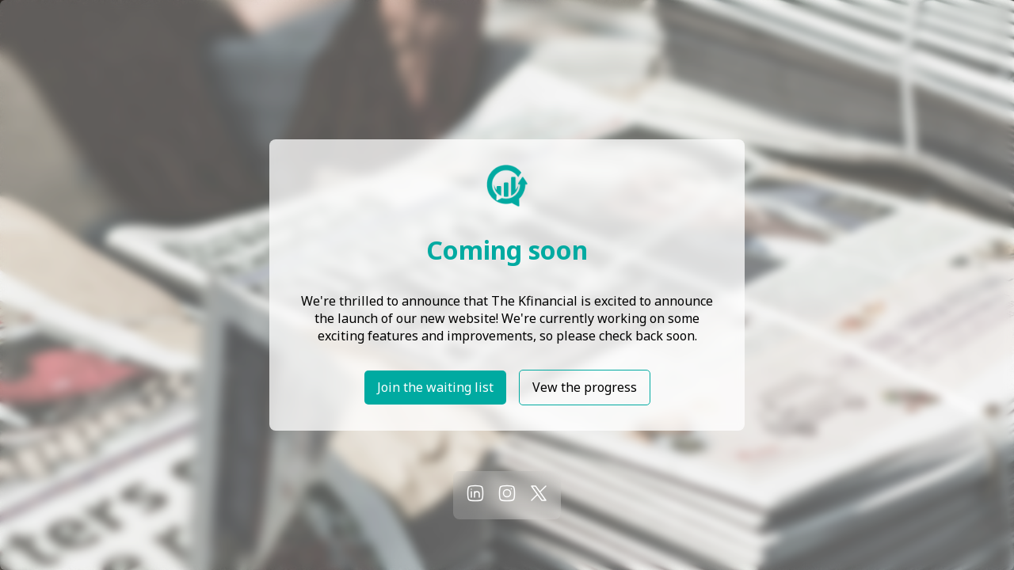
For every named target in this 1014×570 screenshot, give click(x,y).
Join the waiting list (435, 387)
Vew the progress (584, 387)
